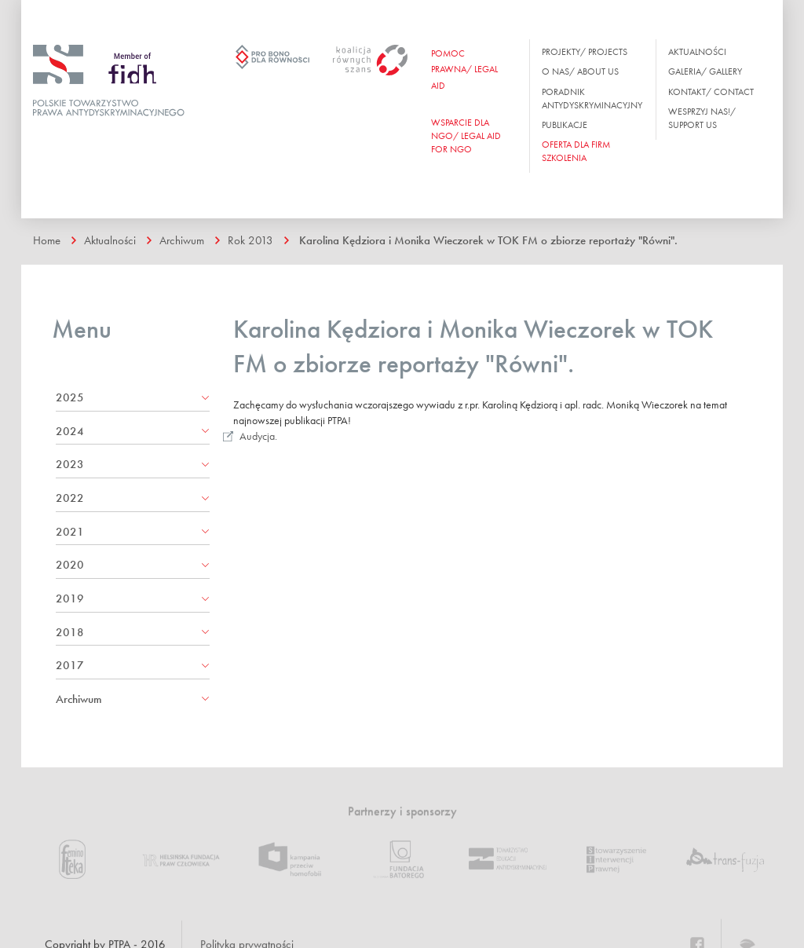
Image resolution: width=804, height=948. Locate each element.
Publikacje (564, 125)
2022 (70, 498)
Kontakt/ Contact (711, 92)
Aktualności (697, 52)
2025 (70, 397)
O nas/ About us (580, 71)
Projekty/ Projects (584, 52)
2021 (70, 532)
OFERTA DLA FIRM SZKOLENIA (576, 151)
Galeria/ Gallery (705, 71)
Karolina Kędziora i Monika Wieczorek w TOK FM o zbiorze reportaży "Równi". (488, 240)
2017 (70, 665)
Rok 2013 (250, 240)
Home (46, 240)
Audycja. (258, 436)
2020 (70, 565)
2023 (70, 464)
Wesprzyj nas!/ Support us (702, 118)
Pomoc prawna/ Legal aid (464, 69)
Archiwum (181, 240)
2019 (70, 598)
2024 (70, 431)
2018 (70, 632)
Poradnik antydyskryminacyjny (592, 99)
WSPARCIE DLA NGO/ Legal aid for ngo (466, 136)
